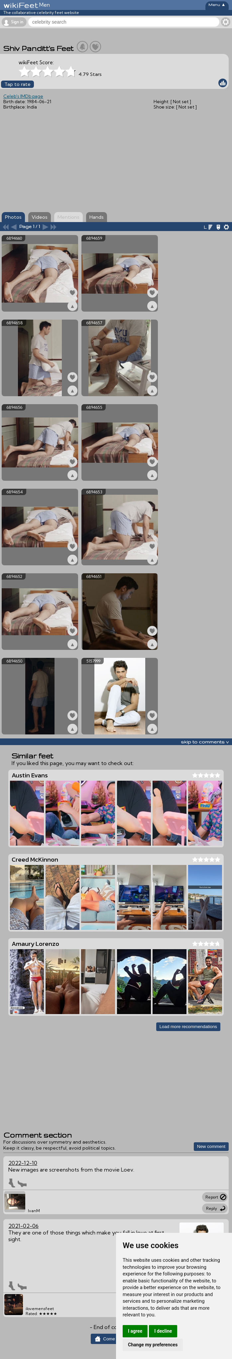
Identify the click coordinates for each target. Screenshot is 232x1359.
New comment (211, 1146)
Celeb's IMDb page (23, 96)
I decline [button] (163, 1331)
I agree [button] (135, 1331)
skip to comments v (205, 741)
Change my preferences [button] (152, 1344)
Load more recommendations (188, 1026)
